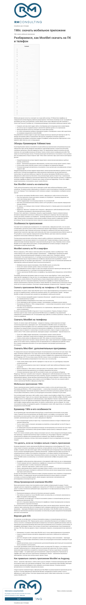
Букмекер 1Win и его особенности (26, 66)
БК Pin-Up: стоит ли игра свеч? (25, 89)
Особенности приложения (24, 52)
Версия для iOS (21, 73)
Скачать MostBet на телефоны (25, 59)
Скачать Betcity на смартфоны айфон (27, 91)
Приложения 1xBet (22, 96)
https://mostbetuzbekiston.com (55, 181)
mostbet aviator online (40, 245)
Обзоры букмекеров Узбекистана (26, 49)
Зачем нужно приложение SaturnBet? (27, 101)
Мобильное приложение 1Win (25, 65)
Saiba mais (22, 595)
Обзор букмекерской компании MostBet (27, 72)
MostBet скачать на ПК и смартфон (26, 54)
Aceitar (19, 599)
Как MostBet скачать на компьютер (26, 51)
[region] (19, 595)
